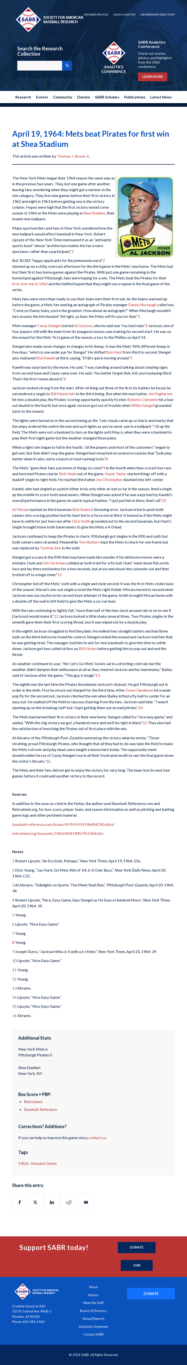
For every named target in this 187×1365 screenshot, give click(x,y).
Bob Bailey (81, 509)
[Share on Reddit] (69, 1202)
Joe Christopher (109, 479)
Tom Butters (89, 542)
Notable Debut (44, 1163)
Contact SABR (93, 1334)
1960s (23, 1163)
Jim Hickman (54, 563)
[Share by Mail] (86, 1202)
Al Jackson (83, 325)
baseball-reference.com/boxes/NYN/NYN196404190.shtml (63, 824)
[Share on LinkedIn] (52, 1202)
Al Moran (20, 509)
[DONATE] (151, 1293)
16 (48, 761)
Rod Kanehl (45, 358)
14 (140, 707)
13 (97, 675)
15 (145, 722)
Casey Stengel (49, 325)
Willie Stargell (143, 405)
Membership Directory (157, 14)
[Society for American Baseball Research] (49, 19)
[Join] (137, 1265)
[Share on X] (35, 1202)
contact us (97, 1137)
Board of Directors (93, 1311)
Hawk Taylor (115, 473)
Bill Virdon (88, 648)
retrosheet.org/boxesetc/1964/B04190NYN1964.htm (57, 833)
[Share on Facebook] (19, 1202)
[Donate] (137, 1247)
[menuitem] (96, 14)
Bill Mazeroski (63, 393)
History (93, 1295)
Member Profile (96, 14)
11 (59, 574)
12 (56, 616)
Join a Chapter (124, 14)
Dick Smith (81, 521)
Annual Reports (93, 1318)
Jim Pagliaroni (160, 393)
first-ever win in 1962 (30, 283)
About (93, 1287)
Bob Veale (67, 473)
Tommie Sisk (50, 547)
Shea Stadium (94, 213)
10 (164, 500)
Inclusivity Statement (93, 1327)
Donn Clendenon (139, 690)
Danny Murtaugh (142, 304)
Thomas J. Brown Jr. (73, 156)
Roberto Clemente (142, 399)
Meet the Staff (93, 1303)
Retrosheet (33, 1101)
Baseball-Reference (40, 1109)
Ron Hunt (114, 352)
